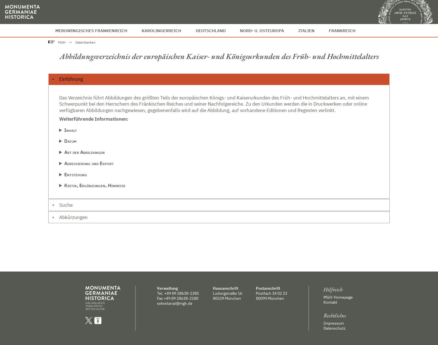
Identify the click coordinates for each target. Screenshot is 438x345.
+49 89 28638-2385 (181, 293)
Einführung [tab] (67, 79)
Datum (70, 141)
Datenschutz (334, 328)
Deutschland (211, 30)
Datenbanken (85, 42)
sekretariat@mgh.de (174, 303)
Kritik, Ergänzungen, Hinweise (94, 185)
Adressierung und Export (89, 163)
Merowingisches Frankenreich (91, 30)
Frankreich (342, 30)
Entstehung (75, 175)
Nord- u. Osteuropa (262, 30)
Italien (306, 30)
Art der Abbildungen (84, 152)
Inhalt (70, 130)
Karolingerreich (161, 30)
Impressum (333, 323)
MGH (61, 42)
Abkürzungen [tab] (69, 217)
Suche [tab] (61, 205)
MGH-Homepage (338, 297)
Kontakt (330, 302)
